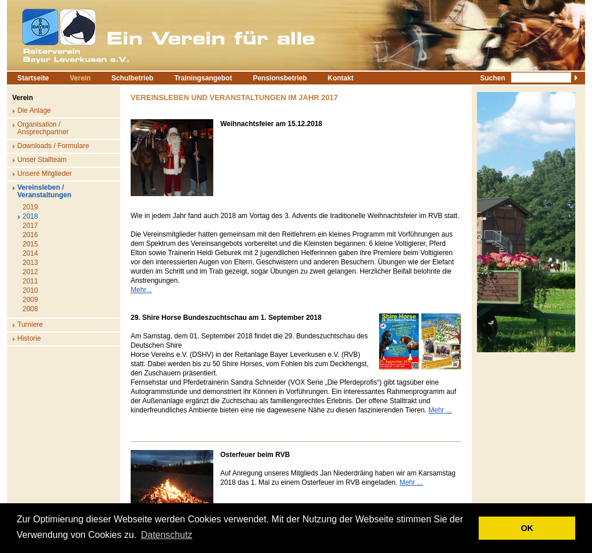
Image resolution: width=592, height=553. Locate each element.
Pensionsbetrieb (279, 78)
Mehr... (141, 290)
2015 (30, 244)
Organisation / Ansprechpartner (43, 128)
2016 (30, 235)
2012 (30, 272)
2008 (30, 309)
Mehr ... (440, 410)
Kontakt (341, 78)
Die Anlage (34, 110)
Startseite (33, 78)
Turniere (30, 324)
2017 (30, 226)
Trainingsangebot (203, 78)
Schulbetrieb (133, 78)
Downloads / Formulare (53, 146)
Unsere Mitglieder (44, 173)
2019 (30, 207)
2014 (30, 253)
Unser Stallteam (41, 160)
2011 (30, 281)
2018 (30, 216)
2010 (30, 290)
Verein (80, 78)
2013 (30, 263)
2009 (30, 300)
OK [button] (527, 528)
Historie (29, 338)
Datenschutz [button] (167, 535)
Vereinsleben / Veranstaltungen (44, 191)
